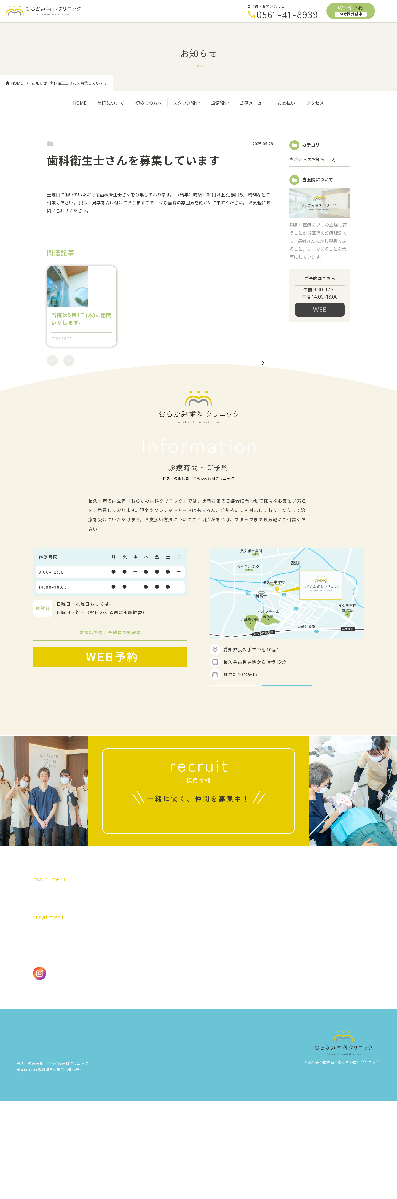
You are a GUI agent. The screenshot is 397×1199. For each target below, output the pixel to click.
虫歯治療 (42, 1011)
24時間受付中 (107, 744)
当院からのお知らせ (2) (312, 159)
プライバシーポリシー (87, 1047)
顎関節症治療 (154, 1025)
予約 (351, 10)
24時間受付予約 (319, 320)
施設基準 (171, 1047)
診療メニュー (253, 103)
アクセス (315, 103)
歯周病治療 (70, 1011)
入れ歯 (101, 1025)
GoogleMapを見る (234, 756)
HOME (14, 83)
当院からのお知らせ (68, 143)
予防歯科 (98, 1011)
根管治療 (149, 1011)
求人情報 (195, 899)
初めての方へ (148, 103)
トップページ (47, 973)
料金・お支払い (208, 973)
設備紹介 (220, 103)
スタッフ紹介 (186, 103)
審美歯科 (77, 1025)
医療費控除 (45, 1047)
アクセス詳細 (287, 756)
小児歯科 (124, 1011)
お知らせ (39, 83)
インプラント (47, 1025)
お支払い (286, 103)
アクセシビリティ (136, 1047)
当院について (111, 103)
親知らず (124, 1025)
